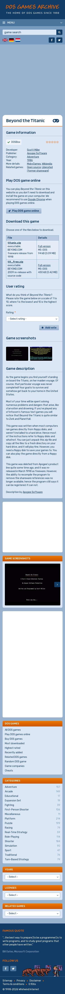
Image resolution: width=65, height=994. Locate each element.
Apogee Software (37, 153)
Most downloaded (14, 743)
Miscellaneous (32, 814)
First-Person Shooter (32, 809)
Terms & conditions (13, 984)
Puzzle (32, 823)
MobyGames (34, 163)
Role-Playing (32, 837)
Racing (32, 828)
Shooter (32, 841)
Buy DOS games (14, 738)
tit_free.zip (15, 261)
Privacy (21, 980)
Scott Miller (33, 149)
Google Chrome (36, 199)
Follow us (10, 960)
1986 (30, 160)
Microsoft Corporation (26, 951)
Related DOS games (16, 757)
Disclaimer (35, 980)
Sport (32, 850)
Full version (44, 246)
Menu (11, 22)
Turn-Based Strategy (32, 859)
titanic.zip (14, 242)
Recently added (14, 752)
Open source (34, 167)
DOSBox (15, 142)
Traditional (32, 855)
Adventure (33, 156)
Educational (32, 796)
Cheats (9, 770)
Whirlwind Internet (29, 989)
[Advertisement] (32, 77)
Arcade (32, 791)
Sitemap (7, 980)
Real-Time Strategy (32, 832)
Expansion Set (32, 800)
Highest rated (12, 748)
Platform (32, 819)
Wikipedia (47, 163)
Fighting (32, 805)
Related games (15, 906)
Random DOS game (15, 761)
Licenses (10, 887)
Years (9, 869)
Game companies (14, 766)
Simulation (32, 846)
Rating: (11, 312)
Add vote (51, 327)
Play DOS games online (17, 734)
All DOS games (13, 729)
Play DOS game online (25, 210)
